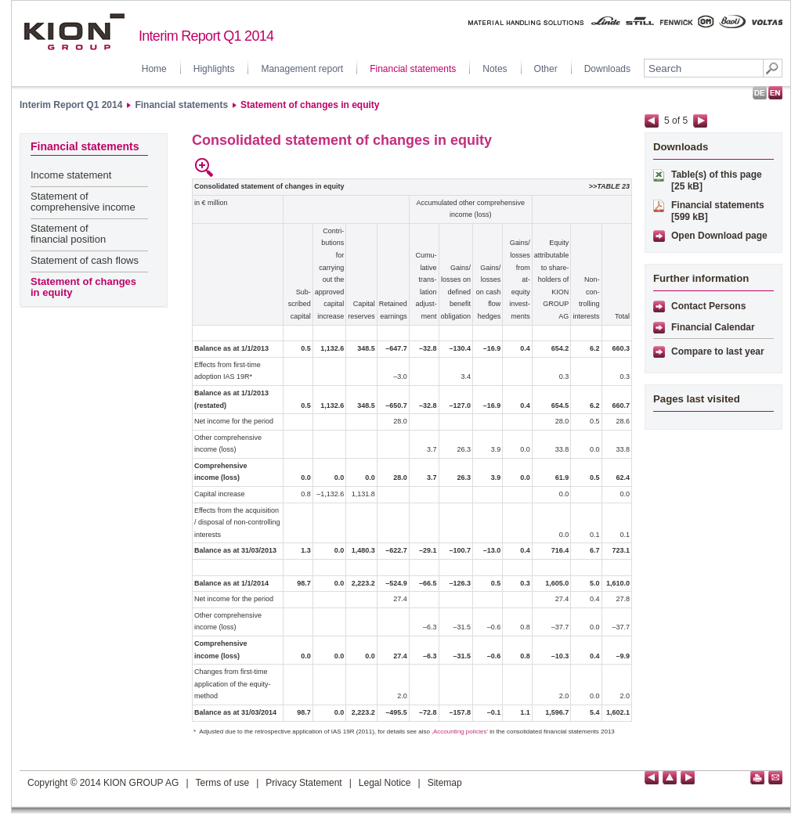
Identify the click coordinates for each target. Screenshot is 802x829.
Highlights (214, 68)
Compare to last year (717, 351)
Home (154, 68)
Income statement (71, 175)
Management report (302, 68)
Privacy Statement (303, 782)
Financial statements (413, 68)
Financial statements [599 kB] (717, 211)
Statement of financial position (68, 233)
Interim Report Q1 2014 (71, 104)
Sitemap (445, 782)
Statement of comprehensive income (83, 201)
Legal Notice (385, 782)
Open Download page (719, 235)
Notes (494, 68)
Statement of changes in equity (309, 104)
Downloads (607, 68)
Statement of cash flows (85, 260)
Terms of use (223, 782)
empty (226, 167)
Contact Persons (708, 306)
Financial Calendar (713, 327)
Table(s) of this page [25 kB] (716, 180)
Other (546, 68)
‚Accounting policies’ (460, 731)
